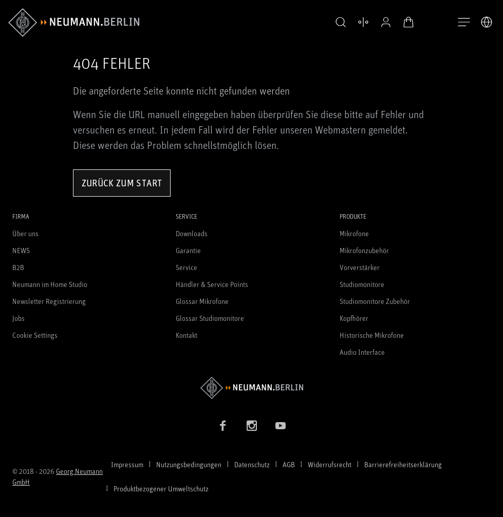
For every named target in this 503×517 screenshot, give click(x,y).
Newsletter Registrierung (49, 301)
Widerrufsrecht (329, 464)
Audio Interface (362, 352)
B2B (18, 267)
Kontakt (186, 335)
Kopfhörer (354, 318)
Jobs (18, 318)
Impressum (127, 464)
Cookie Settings (35, 335)
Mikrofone (354, 233)
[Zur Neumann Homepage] (251, 388)
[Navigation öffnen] (464, 22)
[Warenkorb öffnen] (408, 22)
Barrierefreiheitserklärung (403, 464)
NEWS (21, 250)
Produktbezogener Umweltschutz (161, 488)
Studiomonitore (362, 284)
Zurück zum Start (122, 182)
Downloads (192, 233)
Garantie (188, 250)
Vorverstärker (360, 267)
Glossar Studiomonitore (210, 318)
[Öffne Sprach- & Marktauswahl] (486, 22)
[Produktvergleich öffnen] (363, 22)
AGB (289, 464)
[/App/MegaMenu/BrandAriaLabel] (73, 22)
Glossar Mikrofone (202, 301)
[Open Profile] (386, 22)
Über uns (25, 233)
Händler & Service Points (212, 284)
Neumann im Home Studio (49, 284)
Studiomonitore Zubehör (375, 301)
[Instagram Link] (251, 425)
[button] (340, 22)
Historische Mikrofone (372, 335)
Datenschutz (252, 464)
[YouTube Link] (280, 425)
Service (186, 267)
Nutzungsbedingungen (188, 464)
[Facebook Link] (223, 425)
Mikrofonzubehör (364, 250)
